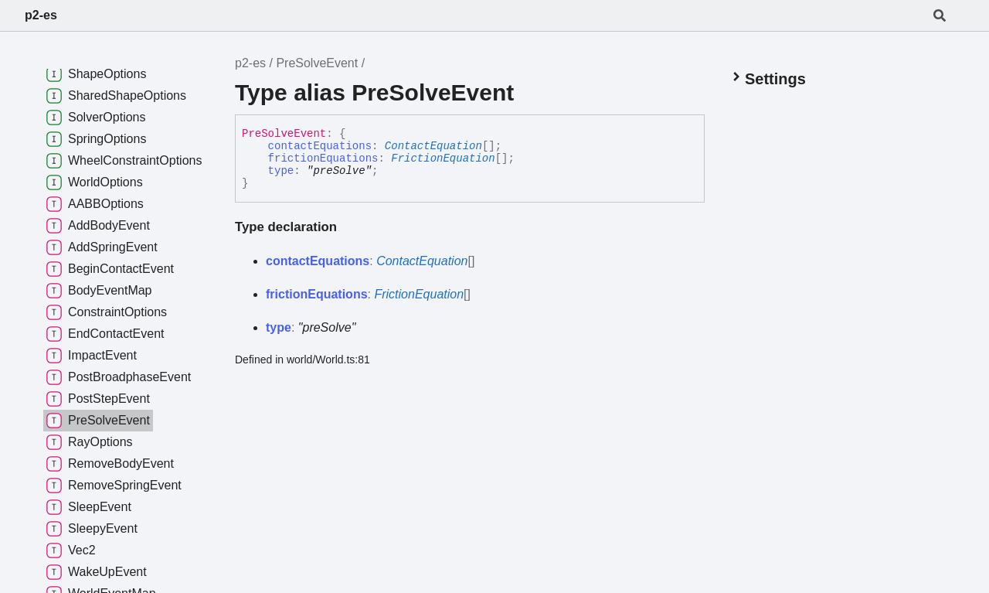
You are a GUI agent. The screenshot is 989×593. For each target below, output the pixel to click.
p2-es (41, 15)
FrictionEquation (442, 158)
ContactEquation (433, 146)
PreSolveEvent (317, 63)
